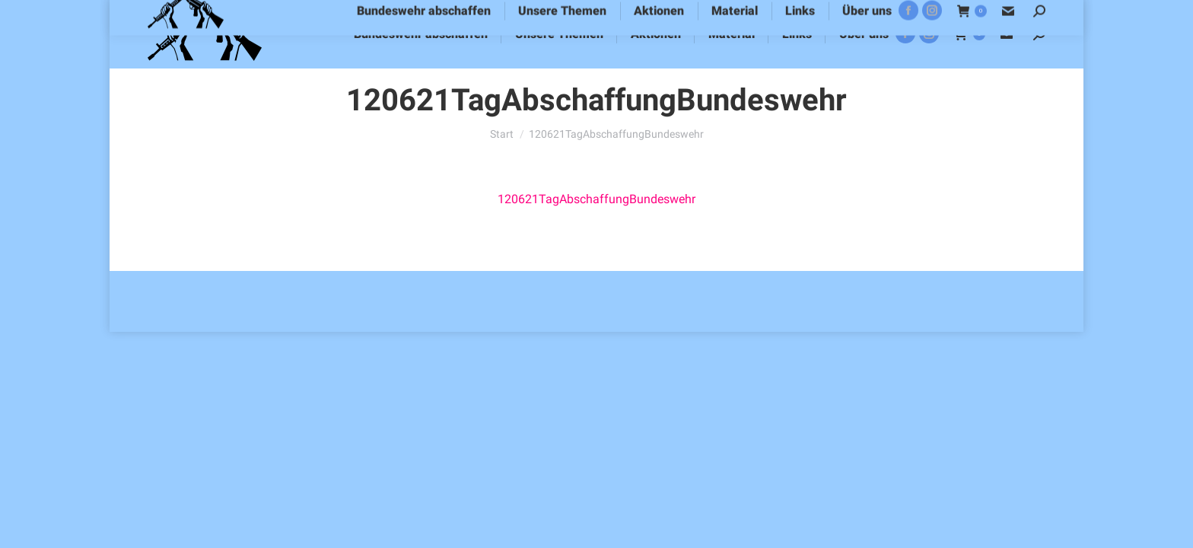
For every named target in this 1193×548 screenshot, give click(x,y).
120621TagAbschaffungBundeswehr (596, 199)
